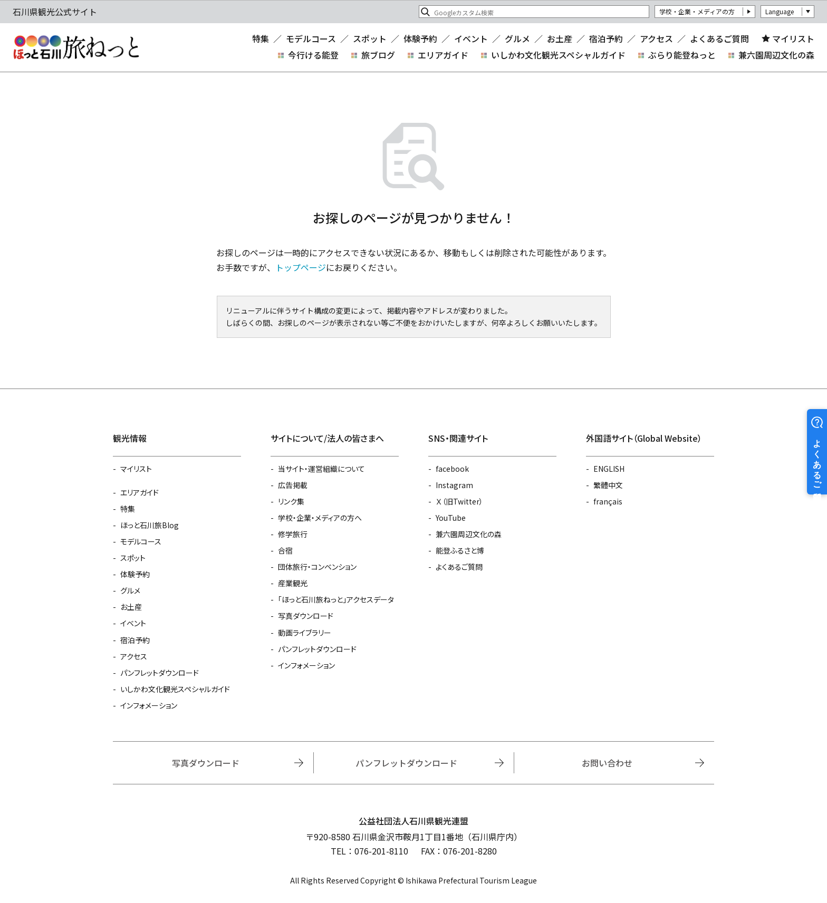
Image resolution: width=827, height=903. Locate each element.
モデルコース (311, 38)
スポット (370, 38)
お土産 (559, 38)
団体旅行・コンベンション (317, 566)
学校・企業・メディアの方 (697, 11)
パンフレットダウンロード (159, 672)
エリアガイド (443, 54)
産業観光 (292, 583)
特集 (260, 38)
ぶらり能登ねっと (682, 54)
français (607, 501)
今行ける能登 (313, 54)
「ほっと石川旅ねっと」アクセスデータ (336, 599)
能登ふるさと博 (460, 550)
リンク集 (291, 501)
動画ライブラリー (304, 632)
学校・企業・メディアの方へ (320, 517)
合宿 (285, 550)
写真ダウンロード (305, 615)
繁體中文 (608, 485)
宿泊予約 (606, 38)
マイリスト (793, 38)
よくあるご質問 (719, 38)
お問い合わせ (607, 762)
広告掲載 (292, 485)
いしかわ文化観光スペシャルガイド (558, 54)
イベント (471, 38)
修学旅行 (292, 534)
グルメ (517, 38)
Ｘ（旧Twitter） (459, 501)
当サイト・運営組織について (321, 468)
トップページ (300, 267)
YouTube (451, 517)
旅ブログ (378, 54)
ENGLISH (608, 468)
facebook (452, 468)
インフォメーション (148, 705)
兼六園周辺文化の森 (776, 54)
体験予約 (420, 38)
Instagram (454, 485)
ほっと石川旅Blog (149, 525)
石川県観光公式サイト (76, 47)
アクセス (656, 38)
